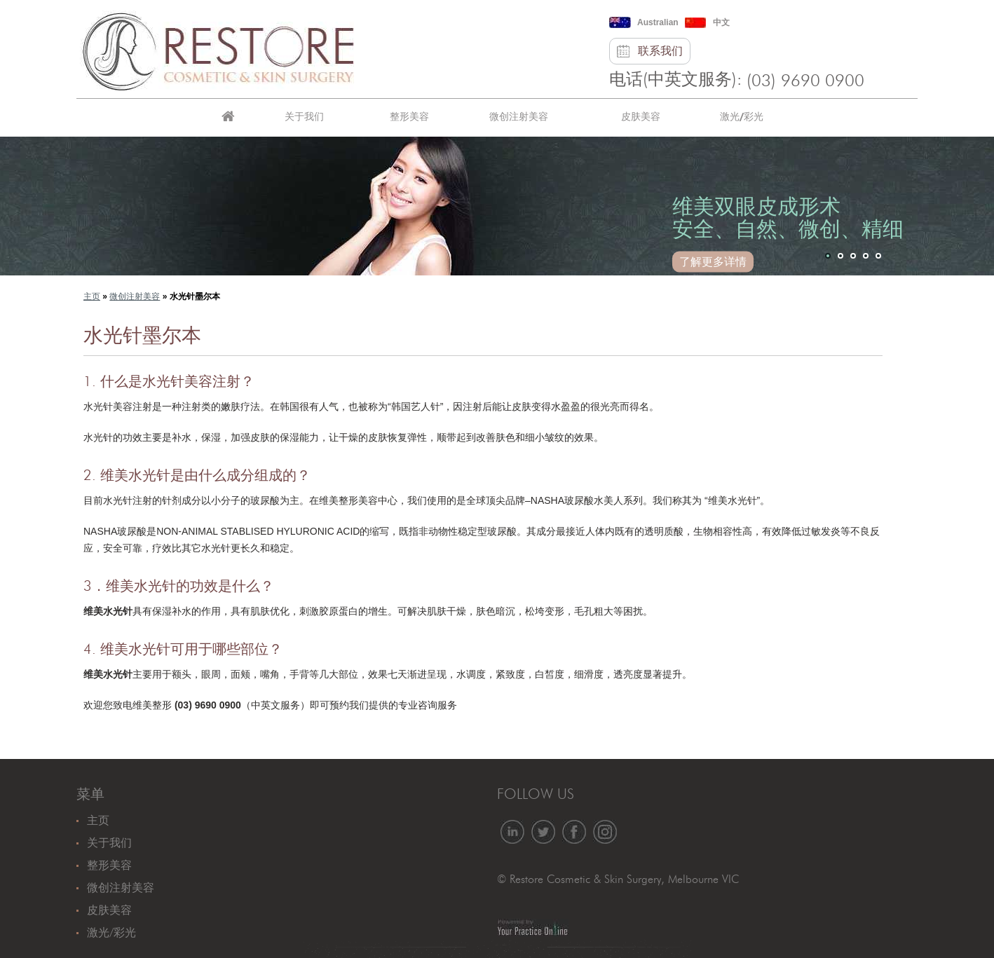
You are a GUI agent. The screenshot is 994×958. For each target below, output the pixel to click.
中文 (721, 22)
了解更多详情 (713, 262)
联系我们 (660, 51)
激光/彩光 (741, 116)
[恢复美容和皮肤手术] (217, 48)
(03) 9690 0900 (805, 81)
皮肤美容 (640, 116)
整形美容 (409, 116)
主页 (227, 118)
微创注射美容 (518, 116)
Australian (658, 22)
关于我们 (304, 116)
